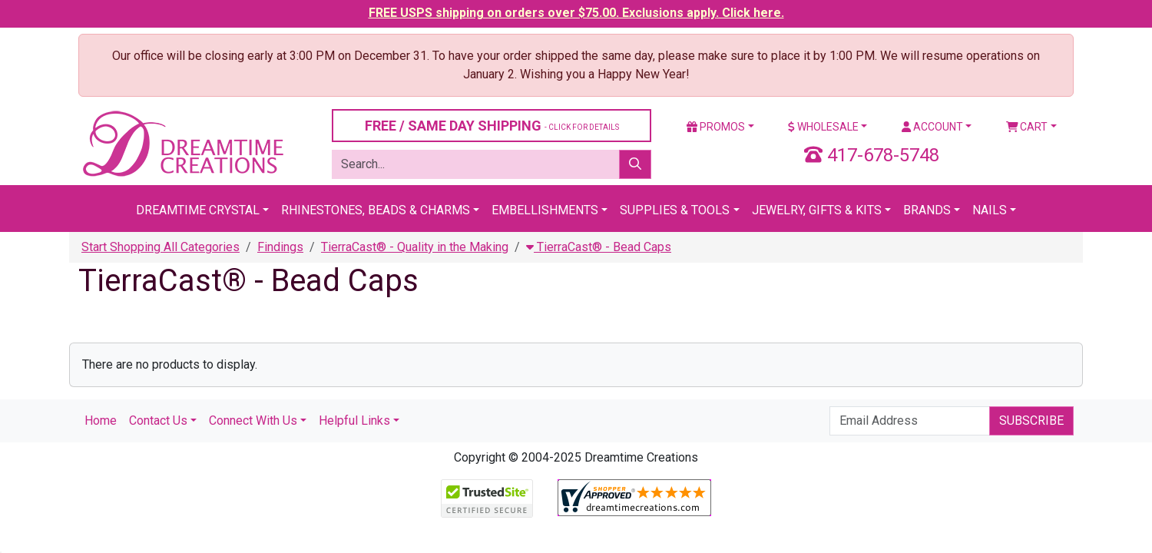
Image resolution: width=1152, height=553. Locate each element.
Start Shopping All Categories (160, 247)
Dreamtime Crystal (198, 210)
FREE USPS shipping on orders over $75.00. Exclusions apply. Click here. (576, 12)
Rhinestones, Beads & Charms (375, 210)
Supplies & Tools (675, 210)
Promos (716, 127)
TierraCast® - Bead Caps (598, 247)
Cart (1027, 127)
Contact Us (158, 420)
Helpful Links (354, 420)
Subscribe (1031, 420)
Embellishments (545, 210)
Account (932, 127)
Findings (280, 247)
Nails (989, 210)
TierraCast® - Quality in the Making (414, 247)
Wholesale (823, 127)
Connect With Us (253, 420)
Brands (927, 210)
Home (100, 420)
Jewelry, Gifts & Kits (817, 210)
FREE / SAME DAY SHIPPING (492, 126)
